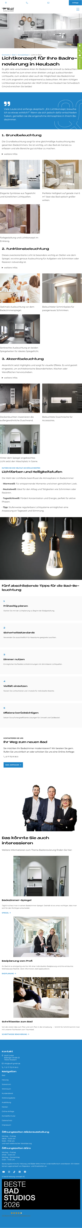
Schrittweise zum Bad (17, 1022)
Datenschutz (7, 1120)
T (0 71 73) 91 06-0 (27, 3)
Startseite (6, 55)
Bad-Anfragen (12, 765)
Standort (6, 3)
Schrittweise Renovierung (14, 1034)
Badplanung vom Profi (17, 961)
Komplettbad (23, 55)
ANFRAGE (80, 63)
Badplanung (8, 973)
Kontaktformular (8, 1116)
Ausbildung (6, 1102)
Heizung (5, 1080)
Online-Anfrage (8, 1111)
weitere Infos (10, 154)
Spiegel (5, 913)
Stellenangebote (8, 1098)
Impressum (6, 1125)
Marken (5, 1107)
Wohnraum (6, 1089)
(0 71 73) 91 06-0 (12, 757)
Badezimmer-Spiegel (16, 900)
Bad (13, 55)
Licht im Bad (36, 55)
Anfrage (75, 3)
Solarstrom (6, 1084)
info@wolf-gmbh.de (48, 3)
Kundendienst (7, 1093)
